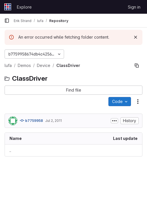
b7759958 (31, 120)
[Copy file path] (136, 65)
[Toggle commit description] (114, 120)
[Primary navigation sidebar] (6, 20)
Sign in (134, 7)
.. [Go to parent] (10, 150)
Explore (24, 7)
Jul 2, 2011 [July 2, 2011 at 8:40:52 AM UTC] (53, 120)
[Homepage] (7, 6)
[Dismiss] (135, 37)
